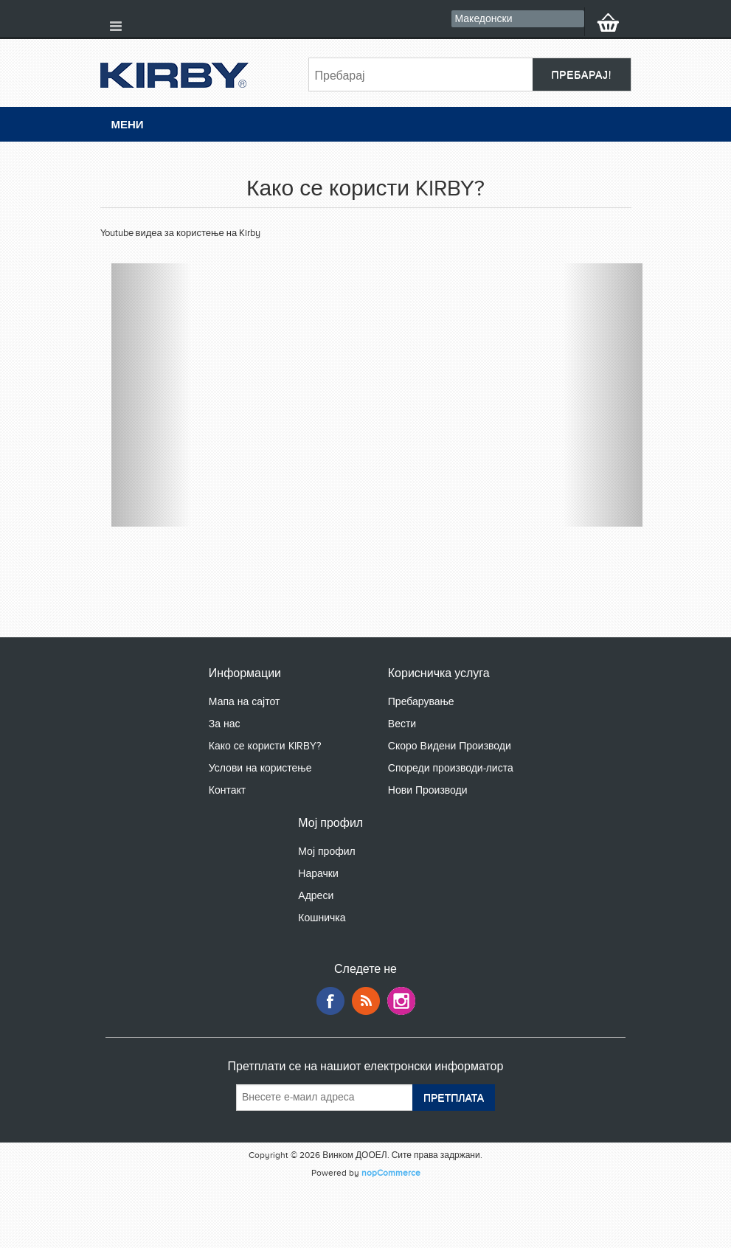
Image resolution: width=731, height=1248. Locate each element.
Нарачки (318, 873)
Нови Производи (428, 790)
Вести (402, 723)
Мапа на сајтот (244, 701)
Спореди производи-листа (450, 768)
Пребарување (421, 701)
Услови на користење (260, 768)
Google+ (401, 1001)
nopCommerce (390, 1173)
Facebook (330, 1001)
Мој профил (326, 851)
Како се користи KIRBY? (265, 746)
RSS (366, 1001)
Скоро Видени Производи (449, 746)
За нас (224, 723)
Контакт (227, 790)
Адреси (315, 895)
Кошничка (321, 917)
